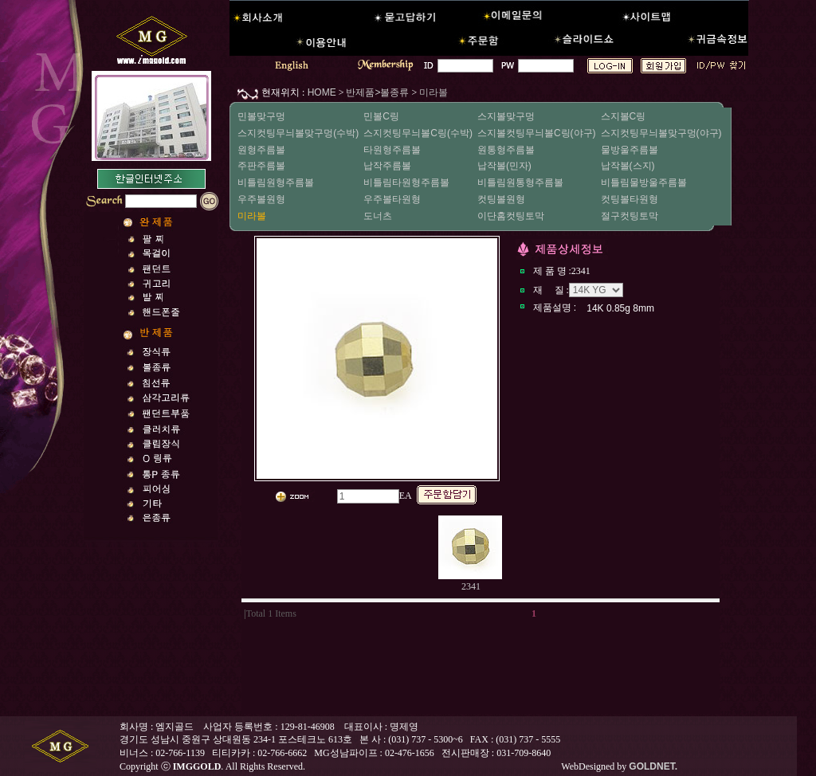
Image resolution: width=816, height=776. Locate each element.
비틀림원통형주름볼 (520, 182)
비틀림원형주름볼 (275, 182)
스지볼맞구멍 (506, 116)
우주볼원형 (261, 199)
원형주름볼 (261, 149)
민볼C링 (381, 116)
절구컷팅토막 (629, 215)
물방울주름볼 (629, 149)
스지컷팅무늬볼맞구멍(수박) (298, 133)
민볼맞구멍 (261, 116)
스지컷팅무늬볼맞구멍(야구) (661, 133)
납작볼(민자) (504, 165)
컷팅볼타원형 (629, 199)
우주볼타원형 (392, 199)
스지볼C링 (623, 116)
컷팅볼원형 (501, 199)
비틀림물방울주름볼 (644, 182)
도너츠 (377, 215)
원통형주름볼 (506, 149)
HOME (319, 92)
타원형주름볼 (392, 149)
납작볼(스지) (628, 165)
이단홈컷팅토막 (510, 215)
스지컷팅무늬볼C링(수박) (418, 133)
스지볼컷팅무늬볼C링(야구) (536, 133)
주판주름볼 (261, 165)
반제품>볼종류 (377, 92)
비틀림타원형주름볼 (406, 182)
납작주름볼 (387, 165)
